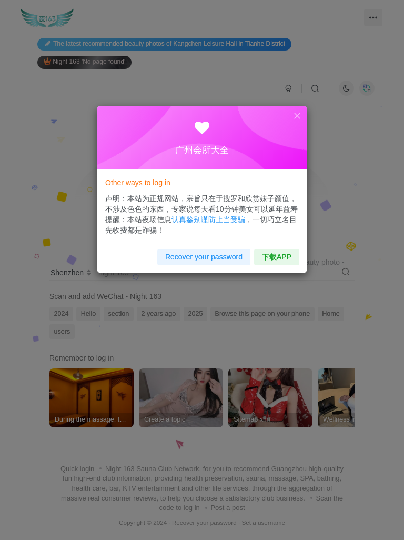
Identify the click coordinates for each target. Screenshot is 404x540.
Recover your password (203, 252)
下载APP (270, 252)
